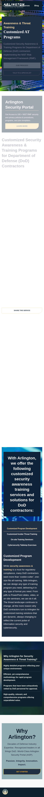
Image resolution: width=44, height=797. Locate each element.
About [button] (6, 5)
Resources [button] (23, 5)
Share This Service (22, 310)
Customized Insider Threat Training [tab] (22, 534)
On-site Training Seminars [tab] (22, 540)
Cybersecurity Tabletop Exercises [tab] (22, 545)
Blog (36, 6)
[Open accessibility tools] (5, 792)
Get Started (22, 772)
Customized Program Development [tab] (22, 529)
